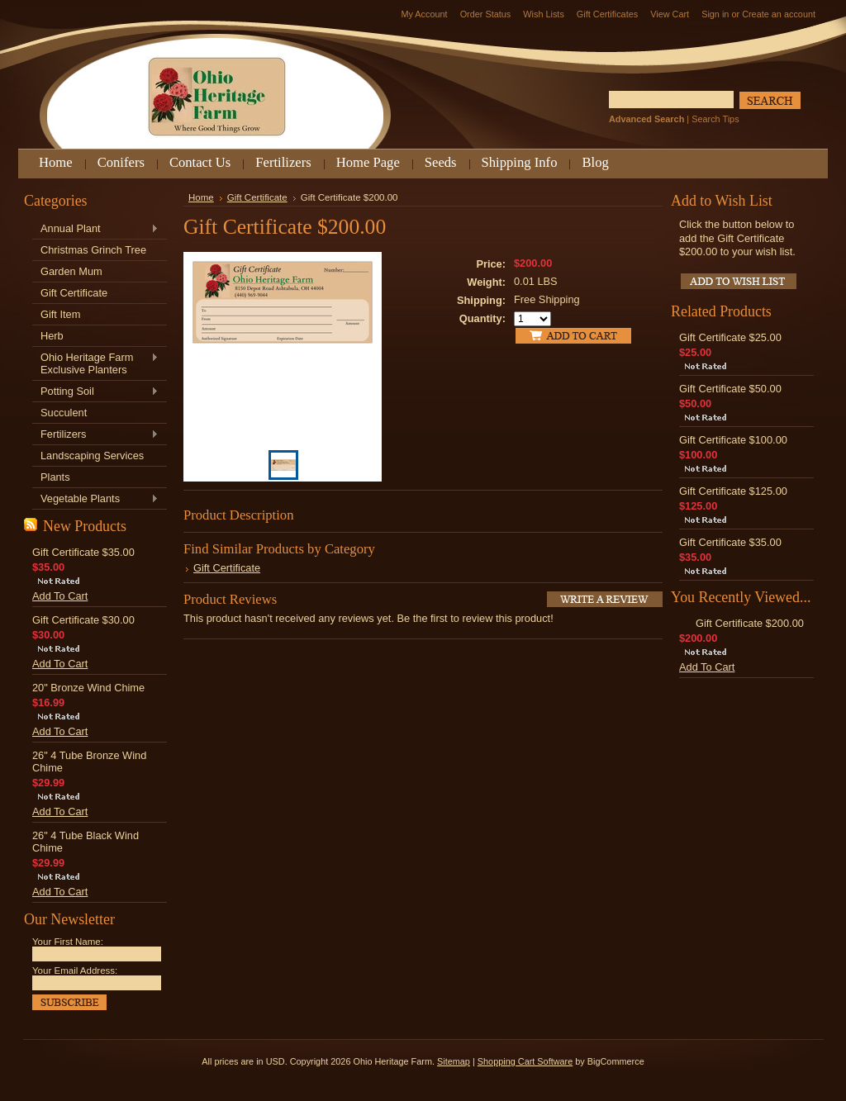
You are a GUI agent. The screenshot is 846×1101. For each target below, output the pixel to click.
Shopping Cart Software (525, 1061)
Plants (55, 477)
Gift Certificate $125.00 (733, 491)
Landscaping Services (92, 455)
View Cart (669, 14)
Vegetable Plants (95, 499)
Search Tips (715, 119)
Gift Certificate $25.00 (730, 337)
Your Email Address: (74, 970)
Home (201, 197)
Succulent (63, 412)
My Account (424, 14)
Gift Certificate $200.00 (750, 623)
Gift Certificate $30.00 (83, 620)
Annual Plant (95, 229)
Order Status (485, 14)
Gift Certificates (607, 14)
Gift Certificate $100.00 (733, 440)
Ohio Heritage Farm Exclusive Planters (95, 363)
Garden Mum (71, 271)
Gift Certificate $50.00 (730, 388)
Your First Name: (67, 942)
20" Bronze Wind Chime (88, 687)
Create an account (778, 14)
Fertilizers (95, 435)
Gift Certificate (73, 293)
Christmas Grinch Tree (93, 250)
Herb (52, 336)
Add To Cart (60, 596)
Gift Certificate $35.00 (83, 552)
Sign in (715, 14)
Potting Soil (95, 392)
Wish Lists (543, 14)
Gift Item (60, 314)
